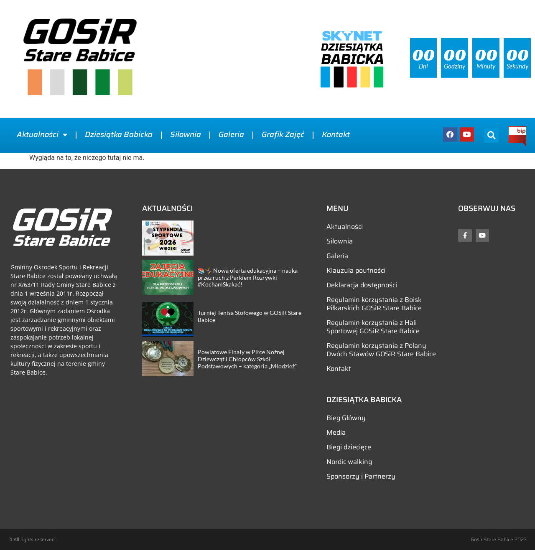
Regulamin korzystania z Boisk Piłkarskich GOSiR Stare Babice (374, 303)
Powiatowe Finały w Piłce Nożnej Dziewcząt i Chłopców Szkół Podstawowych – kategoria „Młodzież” (247, 359)
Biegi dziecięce (348, 447)
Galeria (231, 134)
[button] (491, 135)
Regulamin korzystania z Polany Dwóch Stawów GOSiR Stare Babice (381, 349)
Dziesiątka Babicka (119, 134)
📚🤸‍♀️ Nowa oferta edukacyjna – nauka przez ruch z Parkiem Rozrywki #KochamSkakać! (248, 277)
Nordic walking (349, 461)
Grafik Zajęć (283, 134)
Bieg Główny (346, 418)
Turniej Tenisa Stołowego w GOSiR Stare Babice (249, 316)
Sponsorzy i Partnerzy (360, 476)
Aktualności (42, 134)
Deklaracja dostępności (361, 285)
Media (336, 432)
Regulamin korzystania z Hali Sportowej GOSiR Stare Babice (373, 326)
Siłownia (185, 134)
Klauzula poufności (355, 270)
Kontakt (336, 134)
